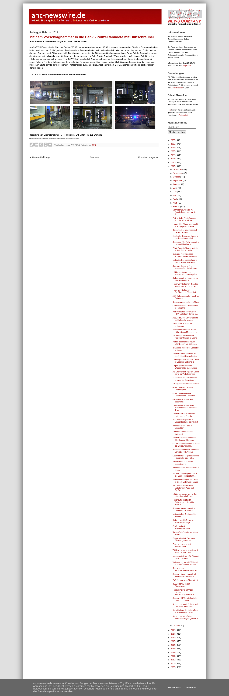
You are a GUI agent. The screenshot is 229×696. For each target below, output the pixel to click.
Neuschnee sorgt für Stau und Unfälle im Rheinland (185, 605)
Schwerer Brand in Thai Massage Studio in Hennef (185, 267)
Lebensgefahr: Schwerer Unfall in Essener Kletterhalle (186, 361)
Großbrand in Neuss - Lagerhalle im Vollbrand (184, 394)
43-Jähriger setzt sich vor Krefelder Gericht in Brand (185, 337)
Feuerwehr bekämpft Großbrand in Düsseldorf (184, 291)
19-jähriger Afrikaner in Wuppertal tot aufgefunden (185, 367)
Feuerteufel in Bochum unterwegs (182, 325)
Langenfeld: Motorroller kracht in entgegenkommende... (185, 225)
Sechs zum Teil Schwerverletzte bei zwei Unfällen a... (186, 243)
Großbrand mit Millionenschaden (181, 527)
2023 (173, 151)
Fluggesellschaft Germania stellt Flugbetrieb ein (184, 539)
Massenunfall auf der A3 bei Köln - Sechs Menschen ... (185, 331)
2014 (173, 645)
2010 (173, 660)
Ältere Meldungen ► (148, 157)
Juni (175, 192)
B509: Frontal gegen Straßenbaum (181, 585)
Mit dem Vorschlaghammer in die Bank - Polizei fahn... (185, 475)
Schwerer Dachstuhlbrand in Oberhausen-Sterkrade (185, 439)
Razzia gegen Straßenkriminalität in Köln (185, 569)
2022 (173, 155)
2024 (173, 148)
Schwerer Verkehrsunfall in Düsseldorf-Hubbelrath (184, 509)
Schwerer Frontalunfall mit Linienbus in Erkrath (184, 415)
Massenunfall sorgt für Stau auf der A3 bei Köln (186, 557)
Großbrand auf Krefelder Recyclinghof (183, 388)
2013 (173, 649)
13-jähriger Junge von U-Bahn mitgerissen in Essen (185, 495)
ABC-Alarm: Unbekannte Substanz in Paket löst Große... (183, 488)
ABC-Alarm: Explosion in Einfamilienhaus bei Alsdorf (185, 421)
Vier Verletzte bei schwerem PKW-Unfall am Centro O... (185, 313)
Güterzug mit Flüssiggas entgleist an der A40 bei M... (186, 255)
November (177, 173)
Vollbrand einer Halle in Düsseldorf (182, 427)
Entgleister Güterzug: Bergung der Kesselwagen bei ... (185, 237)
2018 (173, 630)
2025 (173, 144)
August (176, 184)
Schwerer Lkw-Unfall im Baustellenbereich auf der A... (185, 212)
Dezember (177, 169)
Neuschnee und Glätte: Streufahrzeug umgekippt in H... (185, 618)
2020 (173, 162)
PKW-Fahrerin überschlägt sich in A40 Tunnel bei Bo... (186, 249)
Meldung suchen (177, 132)
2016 (173, 637)
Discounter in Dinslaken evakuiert (183, 433)
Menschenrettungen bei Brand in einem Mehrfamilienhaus (185, 481)
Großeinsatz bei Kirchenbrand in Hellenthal (185, 307)
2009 (173, 664)
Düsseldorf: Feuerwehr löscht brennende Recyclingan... (185, 379)
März (175, 203)
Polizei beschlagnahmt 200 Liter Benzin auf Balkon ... (185, 343)
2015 (173, 641)
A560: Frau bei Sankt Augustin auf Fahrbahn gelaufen (185, 319)
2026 (173, 140)
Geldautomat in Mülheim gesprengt (183, 400)
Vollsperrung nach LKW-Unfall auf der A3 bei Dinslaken (185, 563)
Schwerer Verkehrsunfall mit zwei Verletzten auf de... (184, 575)
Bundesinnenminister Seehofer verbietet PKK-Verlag (186, 451)
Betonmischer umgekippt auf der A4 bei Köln (185, 231)
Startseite (94, 157)
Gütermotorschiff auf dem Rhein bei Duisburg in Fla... (186, 445)
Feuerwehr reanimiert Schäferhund (182, 545)
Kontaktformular (176, 88)
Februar (176, 206)
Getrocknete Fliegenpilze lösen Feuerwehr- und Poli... (186, 457)
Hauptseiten (186, 66)
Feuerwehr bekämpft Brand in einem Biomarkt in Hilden (185, 285)
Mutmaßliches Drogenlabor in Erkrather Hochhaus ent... (185, 261)
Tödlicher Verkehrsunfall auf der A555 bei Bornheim (186, 551)
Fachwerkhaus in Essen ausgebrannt (183, 463)
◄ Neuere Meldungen (40, 157)
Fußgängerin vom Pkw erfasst (185, 580)
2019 (173, 166)
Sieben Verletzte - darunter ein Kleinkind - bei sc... (185, 279)
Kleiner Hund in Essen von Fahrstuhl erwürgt (184, 521)
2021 (173, 159)
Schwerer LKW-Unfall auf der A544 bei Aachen (185, 599)
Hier (169, 110)
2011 (173, 656)
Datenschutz (183, 115)
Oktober (176, 177)
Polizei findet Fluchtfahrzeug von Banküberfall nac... (185, 219)
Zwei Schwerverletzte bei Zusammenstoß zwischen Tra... (185, 407)
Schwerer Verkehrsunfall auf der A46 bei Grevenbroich (185, 355)
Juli (174, 188)
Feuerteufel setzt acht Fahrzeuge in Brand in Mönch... (183, 502)
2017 (173, 634)
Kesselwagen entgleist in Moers (186, 302)
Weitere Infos (174, 687)
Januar (176, 625)
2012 (173, 652)
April (175, 199)
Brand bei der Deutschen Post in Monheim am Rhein (185, 611)
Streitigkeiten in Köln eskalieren (186, 384)
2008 (173, 667)
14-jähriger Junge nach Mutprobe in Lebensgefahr (185, 273)
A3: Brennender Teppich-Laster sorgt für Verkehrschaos (186, 373)
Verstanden (190, 687)
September (178, 180)
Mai (175, 195)
